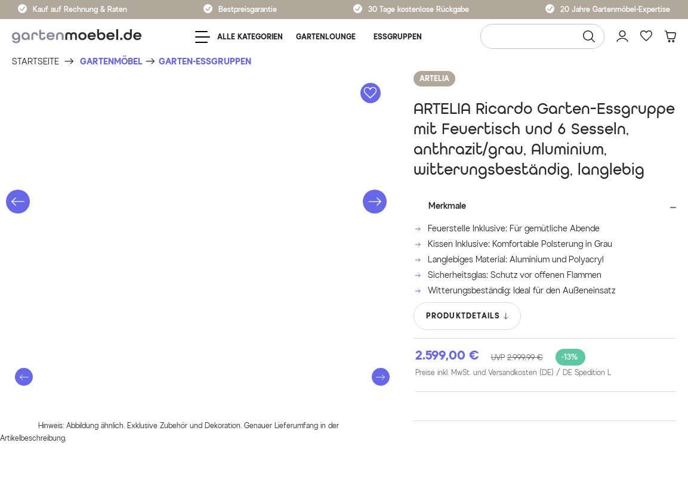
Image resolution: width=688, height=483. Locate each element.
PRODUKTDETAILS (468, 316)
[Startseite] (35, 62)
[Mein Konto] (622, 36)
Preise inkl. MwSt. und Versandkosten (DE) (513, 373)
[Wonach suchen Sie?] (542, 36)
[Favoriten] (646, 36)
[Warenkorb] (670, 36)
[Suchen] (589, 36)
